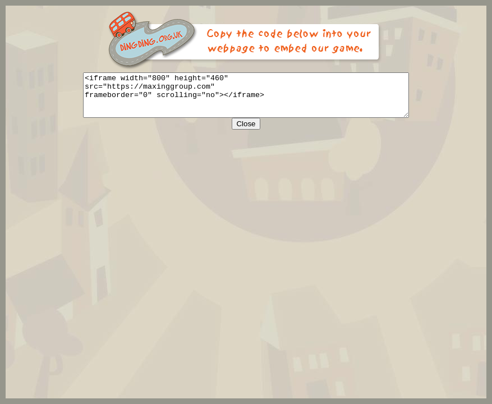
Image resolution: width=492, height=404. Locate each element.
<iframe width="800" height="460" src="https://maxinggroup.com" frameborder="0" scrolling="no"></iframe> (246, 99)
